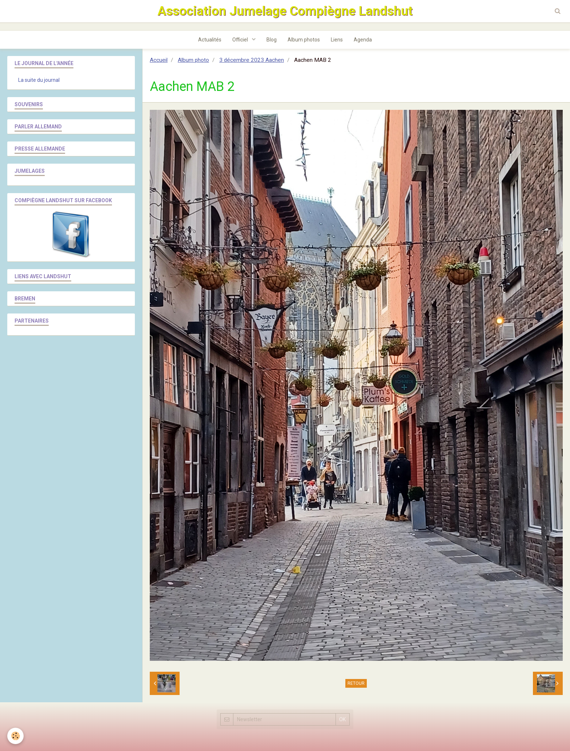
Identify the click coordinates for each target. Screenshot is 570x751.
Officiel (240, 40)
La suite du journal (39, 80)
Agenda (363, 40)
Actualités (209, 40)
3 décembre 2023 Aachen (251, 60)
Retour (356, 683)
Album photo (193, 60)
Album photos (304, 40)
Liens (337, 40)
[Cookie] (15, 736)
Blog (271, 40)
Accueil (159, 60)
